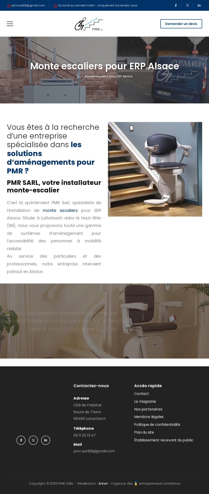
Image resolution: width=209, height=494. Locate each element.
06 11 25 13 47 (84, 435)
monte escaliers (60, 210)
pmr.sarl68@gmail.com (94, 451)
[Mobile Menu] (10, 24)
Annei (102, 483)
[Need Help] (26, 5)
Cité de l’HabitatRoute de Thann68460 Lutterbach (89, 411)
